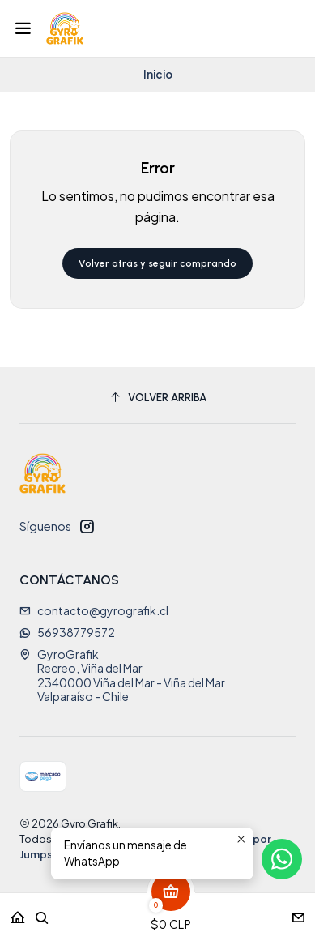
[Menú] (23, 28)
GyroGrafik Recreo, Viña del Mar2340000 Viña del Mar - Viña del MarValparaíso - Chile (122, 675)
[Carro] (171, 912)
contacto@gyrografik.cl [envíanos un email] (93, 610)
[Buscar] (42, 912)
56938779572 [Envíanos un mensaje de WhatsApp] (67, 632)
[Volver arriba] (157, 397)
